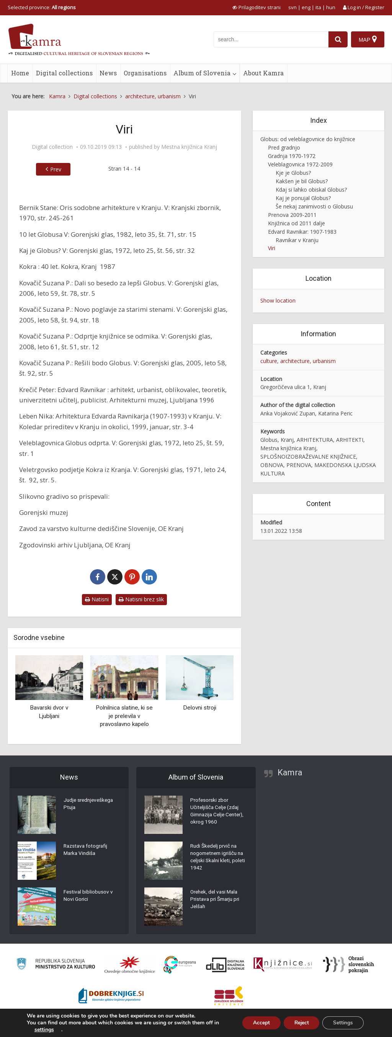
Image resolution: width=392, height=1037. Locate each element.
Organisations (145, 73)
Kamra (290, 772)
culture (268, 361)
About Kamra (263, 73)
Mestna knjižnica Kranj (189, 146)
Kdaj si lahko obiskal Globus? (311, 189)
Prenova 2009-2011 (292, 214)
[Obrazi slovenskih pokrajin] (348, 964)
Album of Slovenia (201, 73)
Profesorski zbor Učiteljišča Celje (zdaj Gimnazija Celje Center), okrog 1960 (215, 812)
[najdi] (337, 39)
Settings (342, 1022)
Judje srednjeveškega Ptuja (90, 805)
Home (20, 73)
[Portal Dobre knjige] (111, 995)
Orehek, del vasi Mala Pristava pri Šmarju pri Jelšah (216, 901)
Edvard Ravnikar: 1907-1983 (302, 231)
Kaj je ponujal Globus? (303, 198)
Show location (278, 300)
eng (306, 7)
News (108, 73)
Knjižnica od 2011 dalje (296, 223)
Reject (298, 1022)
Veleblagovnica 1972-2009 (300, 164)
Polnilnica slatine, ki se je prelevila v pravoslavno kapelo (124, 716)
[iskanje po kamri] (270, 39)
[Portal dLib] (225, 964)
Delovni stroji (199, 707)
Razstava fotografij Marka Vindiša (87, 851)
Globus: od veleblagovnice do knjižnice (307, 139)
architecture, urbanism (308, 361)
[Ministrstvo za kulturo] (55, 965)
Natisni (97, 599)
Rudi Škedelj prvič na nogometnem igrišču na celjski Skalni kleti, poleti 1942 (215, 858)
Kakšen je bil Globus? (302, 181)
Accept (256, 1022)
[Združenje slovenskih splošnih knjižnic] (282, 964)
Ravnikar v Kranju (297, 240)
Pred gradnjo (284, 147)
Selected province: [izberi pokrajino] (42, 7)
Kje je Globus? (293, 172)
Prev (52, 169)
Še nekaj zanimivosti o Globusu (314, 206)
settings (44, 1029)
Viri (271, 248)
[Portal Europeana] (180, 965)
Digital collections (64, 73)
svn (292, 7)
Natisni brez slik (141, 599)
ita (318, 7)
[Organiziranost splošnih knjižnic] (129, 964)
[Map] (367, 39)
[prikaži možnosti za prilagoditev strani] (256, 7)
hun (330, 7)
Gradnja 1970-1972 (291, 156)
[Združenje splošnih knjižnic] (228, 995)
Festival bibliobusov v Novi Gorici (89, 897)
